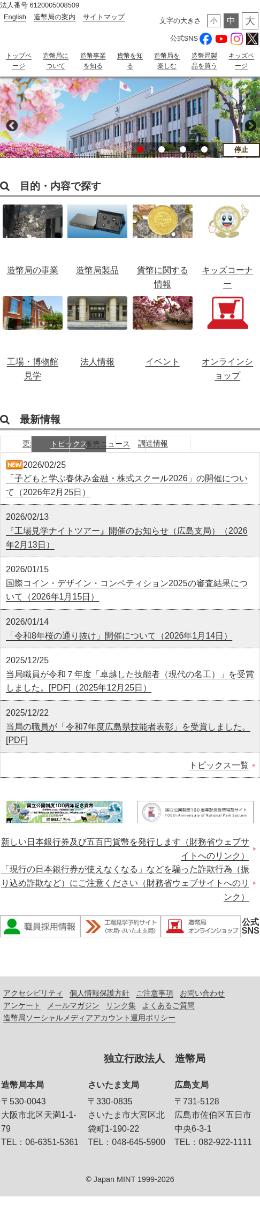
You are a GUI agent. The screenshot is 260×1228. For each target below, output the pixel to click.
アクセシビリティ (33, 1024)
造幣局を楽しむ (167, 60)
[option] (130, 126)
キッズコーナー (227, 243)
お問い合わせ (202, 1024)
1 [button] (140, 159)
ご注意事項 (154, 1024)
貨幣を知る (130, 60)
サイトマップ (104, 17)
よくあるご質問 (168, 1037)
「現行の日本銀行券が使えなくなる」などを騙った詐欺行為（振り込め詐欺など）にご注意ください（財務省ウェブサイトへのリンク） (125, 914)
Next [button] (249, 134)
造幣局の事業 (33, 243)
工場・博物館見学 (33, 335)
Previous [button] (10, 134)
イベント (163, 335)
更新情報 (40, 454)
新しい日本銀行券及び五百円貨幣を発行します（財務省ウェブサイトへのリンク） (125, 880)
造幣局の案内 (54, 17)
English (15, 17)
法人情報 (97, 335)
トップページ (19, 60)
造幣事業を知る (93, 60)
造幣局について (55, 65)
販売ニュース (200, 454)
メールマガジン (73, 1037)
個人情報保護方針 (99, 1024)
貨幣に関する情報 (163, 243)
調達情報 (40, 473)
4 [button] (204, 159)
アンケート (22, 1037)
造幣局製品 (97, 243)
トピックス (120, 454)
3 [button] (183, 159)
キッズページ (241, 60)
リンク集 (121, 1037)
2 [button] (161, 159)
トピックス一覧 (219, 796)
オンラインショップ (227, 335)
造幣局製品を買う (204, 65)
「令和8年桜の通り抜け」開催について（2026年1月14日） (119, 666)
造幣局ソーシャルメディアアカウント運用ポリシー (89, 1049)
